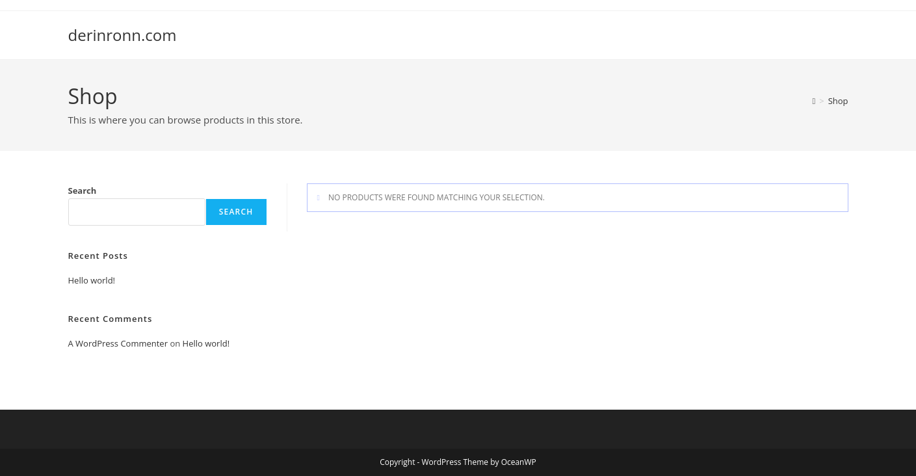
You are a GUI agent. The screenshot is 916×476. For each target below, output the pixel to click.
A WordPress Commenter (118, 343)
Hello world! (92, 280)
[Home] (813, 101)
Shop (838, 101)
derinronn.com (122, 35)
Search (82, 190)
